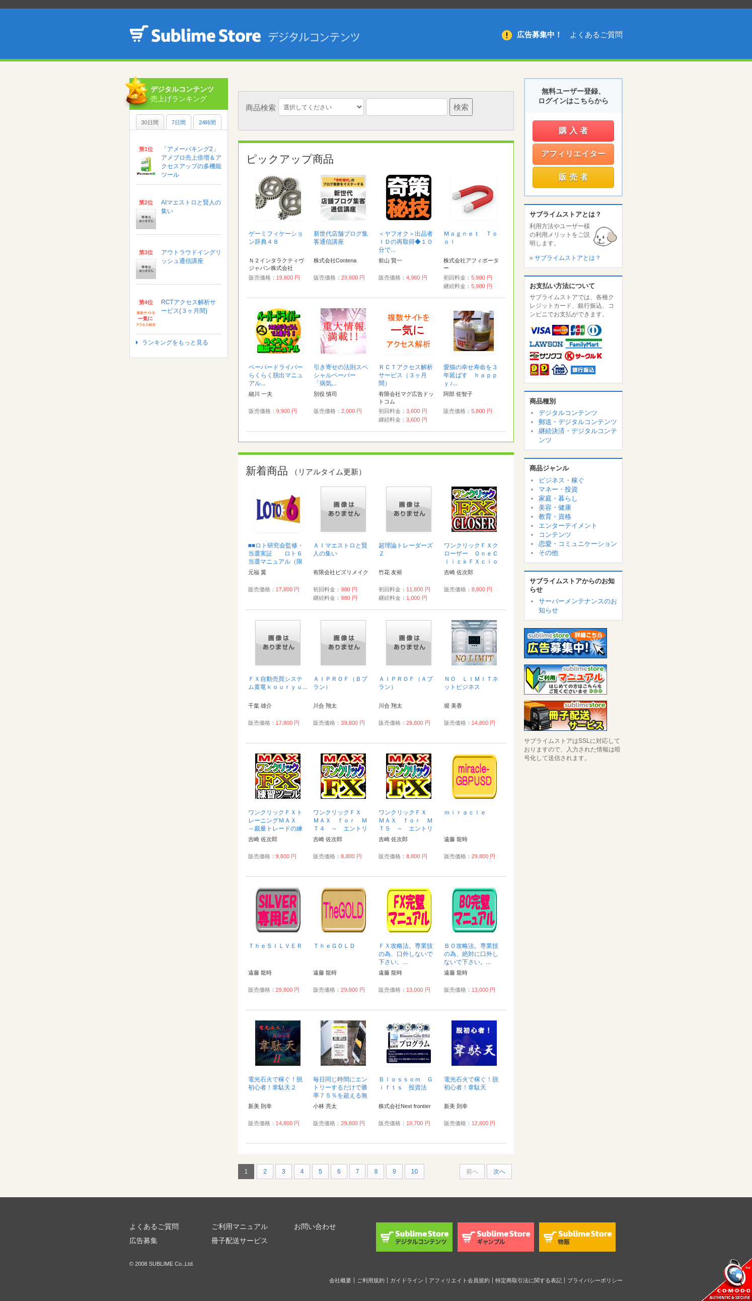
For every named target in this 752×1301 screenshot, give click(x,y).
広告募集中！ (539, 34)
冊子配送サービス (239, 1241)
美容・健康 (555, 507)
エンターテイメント (568, 525)
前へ (472, 1171)
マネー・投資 (558, 489)
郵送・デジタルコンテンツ (578, 422)
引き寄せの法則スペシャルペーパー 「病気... (341, 375)
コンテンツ (555, 534)
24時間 (207, 122)
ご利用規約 (371, 1280)
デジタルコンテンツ (568, 413)
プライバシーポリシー (595, 1280)
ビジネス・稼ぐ (561, 480)
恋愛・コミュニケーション (578, 543)
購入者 (574, 130)
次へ (499, 1171)
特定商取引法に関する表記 (528, 1280)
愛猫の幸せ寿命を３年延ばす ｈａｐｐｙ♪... (470, 375)
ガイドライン (406, 1280)
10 (414, 1171)
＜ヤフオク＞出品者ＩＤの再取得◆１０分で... (406, 241)
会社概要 (340, 1280)
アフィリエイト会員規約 (459, 1280)
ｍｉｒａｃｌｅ (465, 812)
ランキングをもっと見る (175, 342)
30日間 (150, 122)
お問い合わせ (315, 1226)
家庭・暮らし (558, 498)
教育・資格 (555, 516)
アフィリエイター (573, 154)
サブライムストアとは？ (568, 257)
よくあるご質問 (596, 34)
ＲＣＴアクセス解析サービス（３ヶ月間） (406, 375)
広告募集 (143, 1241)
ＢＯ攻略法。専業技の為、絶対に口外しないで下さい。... (471, 954)
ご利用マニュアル (239, 1226)
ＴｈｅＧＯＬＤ (334, 945)
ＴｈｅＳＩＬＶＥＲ (275, 945)
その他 (548, 553)
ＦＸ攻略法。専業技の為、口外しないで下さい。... (406, 954)
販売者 (574, 177)
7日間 (179, 122)
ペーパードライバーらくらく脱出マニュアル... (276, 375)
